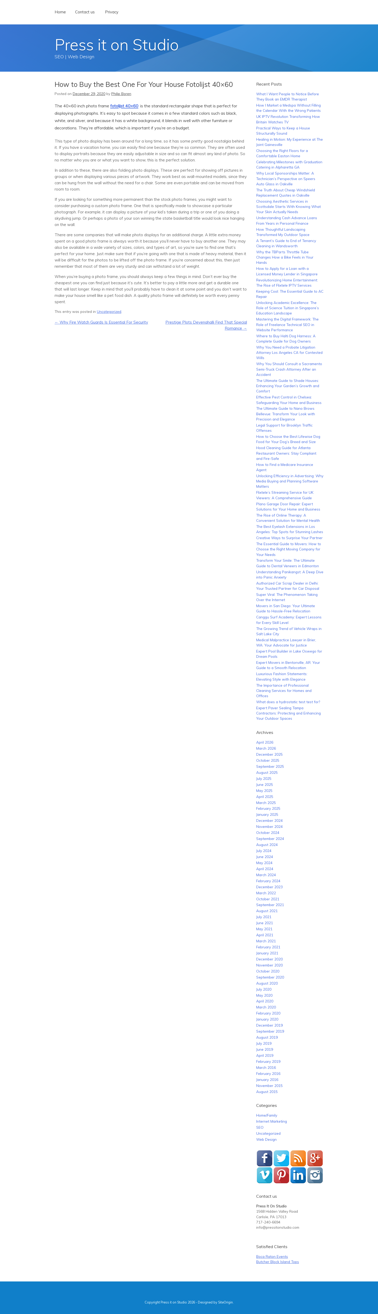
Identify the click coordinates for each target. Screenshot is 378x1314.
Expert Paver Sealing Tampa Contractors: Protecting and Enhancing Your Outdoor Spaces (288, 713)
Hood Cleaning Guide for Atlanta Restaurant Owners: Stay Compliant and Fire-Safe (286, 453)
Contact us (85, 11)
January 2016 (267, 1079)
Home (60, 11)
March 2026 (266, 748)
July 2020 (263, 989)
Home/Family (266, 1115)
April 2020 (264, 1001)
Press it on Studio (117, 44)
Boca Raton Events (272, 1256)
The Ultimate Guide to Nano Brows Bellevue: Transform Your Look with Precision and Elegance (285, 413)
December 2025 (269, 754)
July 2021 (263, 916)
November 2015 (269, 1085)
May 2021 (264, 929)
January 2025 (267, 814)
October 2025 (267, 760)
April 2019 (264, 1055)
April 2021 (264, 935)
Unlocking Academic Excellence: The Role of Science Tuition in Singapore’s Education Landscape (287, 308)
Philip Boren (121, 93)
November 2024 (269, 826)
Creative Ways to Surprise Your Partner (289, 537)
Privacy (111, 11)
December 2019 (269, 1025)
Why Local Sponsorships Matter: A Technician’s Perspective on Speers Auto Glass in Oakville (285, 178)
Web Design (266, 1139)
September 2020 (270, 977)
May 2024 (264, 862)
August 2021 (267, 910)
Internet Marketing (271, 1121)
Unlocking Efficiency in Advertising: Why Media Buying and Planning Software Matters (289, 481)
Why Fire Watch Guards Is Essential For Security (101, 322)
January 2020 (267, 1019)
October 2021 (267, 899)
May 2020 (264, 995)
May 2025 (264, 790)
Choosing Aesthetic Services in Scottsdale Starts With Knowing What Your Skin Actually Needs (288, 206)
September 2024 (270, 838)
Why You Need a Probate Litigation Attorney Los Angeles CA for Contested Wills (289, 352)
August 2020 (267, 983)
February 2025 (268, 808)
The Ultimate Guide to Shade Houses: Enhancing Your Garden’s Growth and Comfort (287, 385)
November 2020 (269, 965)
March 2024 (266, 875)
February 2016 (268, 1073)
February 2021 (268, 947)
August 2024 (267, 844)
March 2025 (266, 802)
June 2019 (264, 1049)
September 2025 (270, 766)
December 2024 (269, 820)
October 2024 (267, 832)
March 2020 (266, 1007)
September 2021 (270, 904)
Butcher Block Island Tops (277, 1261)
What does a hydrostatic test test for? (288, 702)
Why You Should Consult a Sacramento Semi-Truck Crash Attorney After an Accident (289, 369)
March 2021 (266, 941)
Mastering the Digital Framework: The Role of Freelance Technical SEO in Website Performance (287, 324)
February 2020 (268, 1013)
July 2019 (263, 1043)
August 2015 (267, 1091)
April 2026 (264, 742)
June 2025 (264, 784)
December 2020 (269, 959)
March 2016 (266, 1067)
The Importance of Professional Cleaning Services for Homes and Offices (284, 690)
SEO (260, 1127)
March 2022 (266, 893)
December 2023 (269, 887)
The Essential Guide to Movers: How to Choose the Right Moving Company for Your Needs (288, 549)
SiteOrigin (225, 1302)
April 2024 (264, 868)
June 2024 (264, 856)
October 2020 (267, 971)
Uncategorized (109, 311)
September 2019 (270, 1031)
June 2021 (264, 923)
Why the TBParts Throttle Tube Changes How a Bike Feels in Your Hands (284, 257)
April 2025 (264, 796)
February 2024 (268, 881)
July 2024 (263, 850)
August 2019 (267, 1037)
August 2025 (267, 772)
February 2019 (268, 1061)
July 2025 (263, 778)
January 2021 (267, 953)
